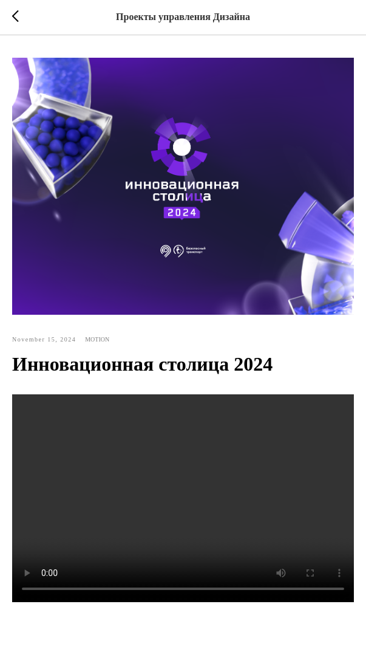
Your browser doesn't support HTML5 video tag (183, 498)
